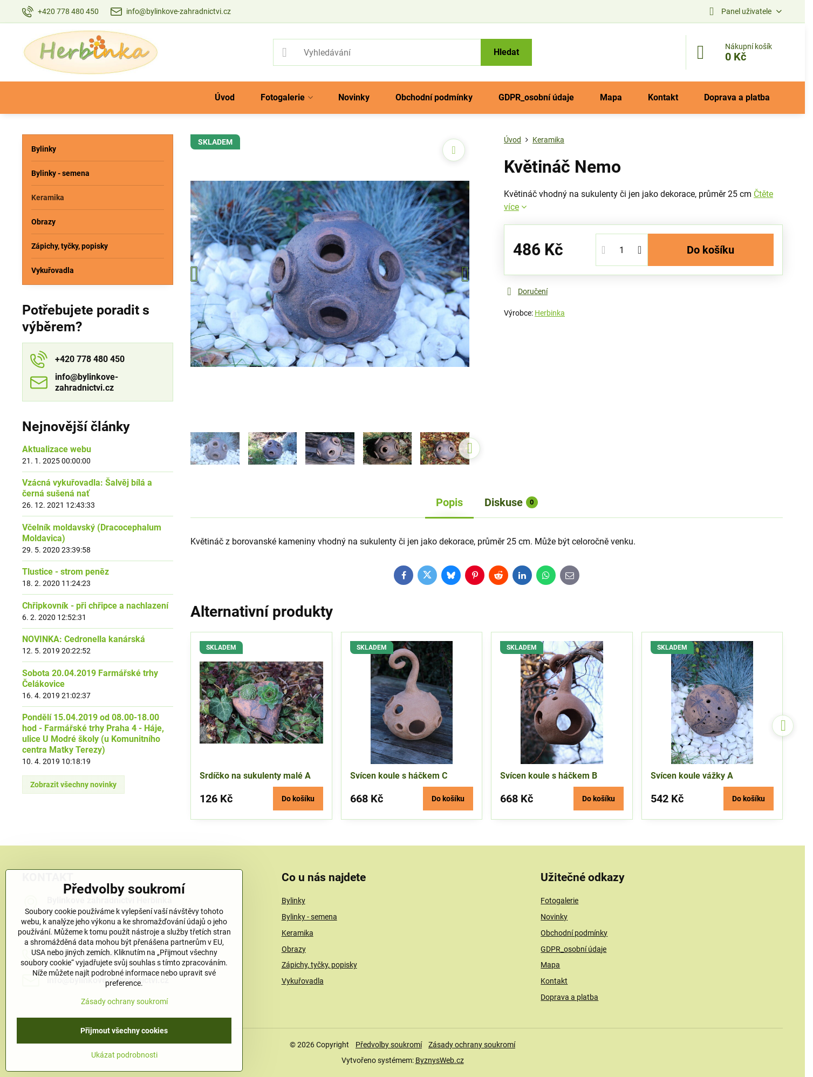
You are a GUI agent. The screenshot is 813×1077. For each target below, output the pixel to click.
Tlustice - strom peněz (65, 572)
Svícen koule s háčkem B (548, 776)
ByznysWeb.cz (439, 1060)
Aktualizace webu (56, 449)
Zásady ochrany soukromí (471, 1044)
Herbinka (550, 313)
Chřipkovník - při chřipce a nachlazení (95, 606)
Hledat (506, 52)
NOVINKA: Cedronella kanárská (83, 639)
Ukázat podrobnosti (124, 1055)
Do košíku (710, 249)
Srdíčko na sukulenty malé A (255, 776)
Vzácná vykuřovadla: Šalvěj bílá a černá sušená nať (87, 488)
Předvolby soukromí (389, 1044)
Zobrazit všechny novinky (73, 784)
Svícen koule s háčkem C (398, 776)
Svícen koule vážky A (692, 776)
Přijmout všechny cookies (124, 1030)
